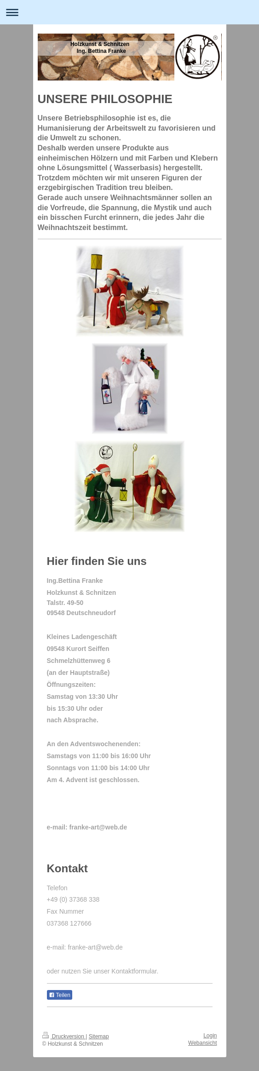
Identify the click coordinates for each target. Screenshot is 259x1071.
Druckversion (64, 1036)
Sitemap (99, 1036)
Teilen (59, 995)
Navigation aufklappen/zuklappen (129, 12)
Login (210, 1035)
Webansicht (202, 1043)
